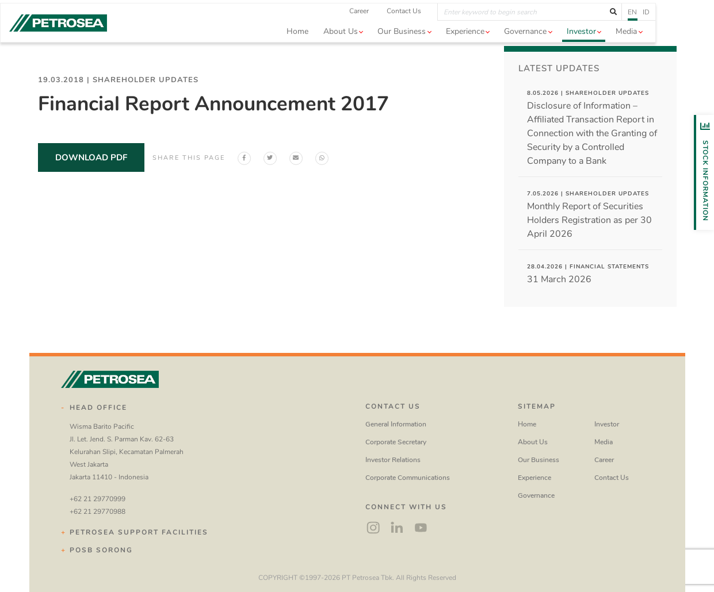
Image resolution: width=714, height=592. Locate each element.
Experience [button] (494, 45)
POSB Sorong (101, 550)
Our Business (538, 459)
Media (603, 442)
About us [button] (369, 45)
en (661, 25)
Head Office (98, 407)
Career (388, 25)
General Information (395, 424)
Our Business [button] (431, 45)
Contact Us (433, 25)
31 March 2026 (588, 274)
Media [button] (655, 45)
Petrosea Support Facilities (139, 532)
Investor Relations (393, 459)
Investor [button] (610, 45)
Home (326, 45)
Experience (534, 477)
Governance (536, 495)
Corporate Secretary (395, 442)
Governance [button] (554, 45)
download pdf (91, 157)
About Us (533, 442)
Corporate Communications (407, 477)
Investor (606, 424)
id (675, 25)
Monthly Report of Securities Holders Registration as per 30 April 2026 (589, 215)
